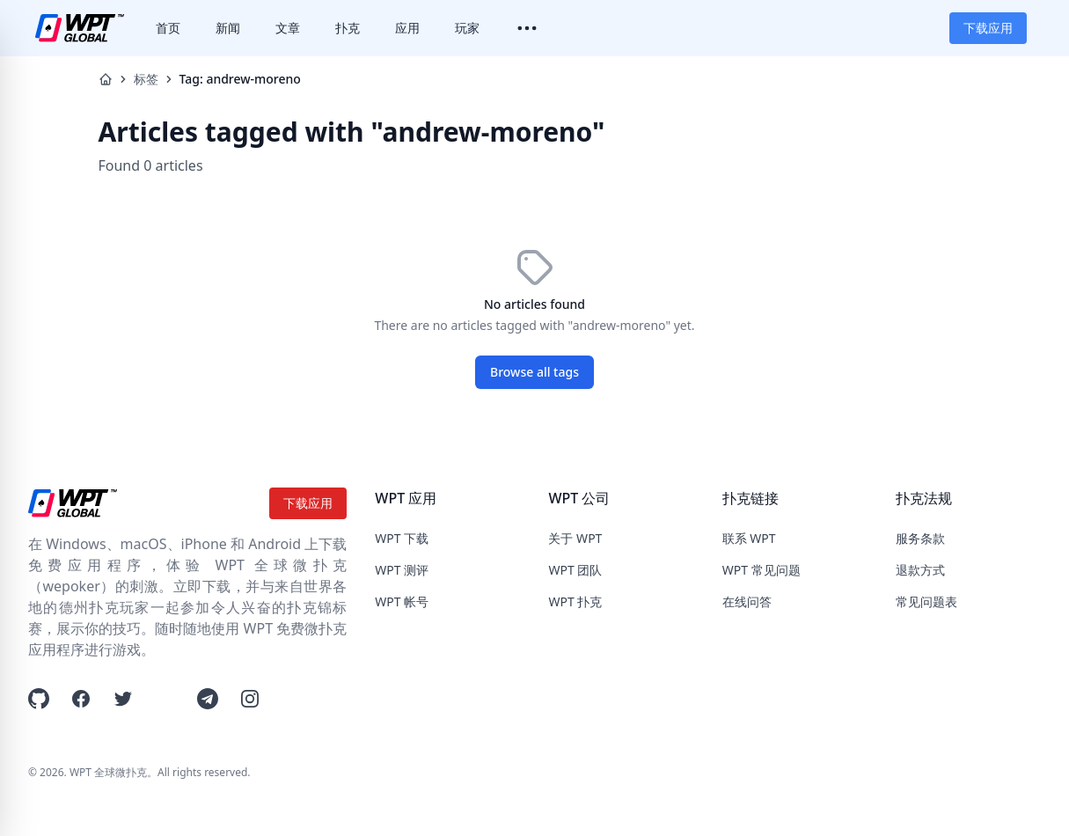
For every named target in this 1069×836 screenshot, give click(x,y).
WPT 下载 (401, 538)
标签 (146, 78)
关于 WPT (575, 538)
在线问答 (747, 601)
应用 (407, 27)
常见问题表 (926, 601)
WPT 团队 (575, 569)
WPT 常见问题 (761, 569)
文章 (287, 27)
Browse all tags (534, 371)
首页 (168, 27)
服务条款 (920, 538)
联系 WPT (749, 538)
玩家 (467, 27)
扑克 (347, 27)
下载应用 (988, 27)
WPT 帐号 (401, 601)
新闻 (228, 27)
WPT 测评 (401, 569)
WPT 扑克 (575, 601)
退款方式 (920, 569)
